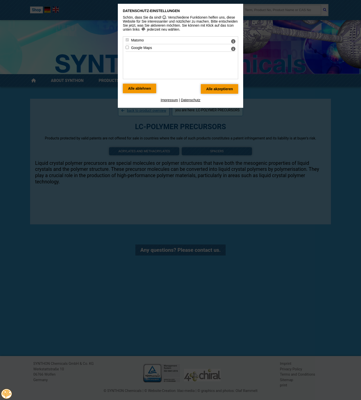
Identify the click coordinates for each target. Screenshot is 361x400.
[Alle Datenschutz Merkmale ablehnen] (139, 88)
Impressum (169, 100)
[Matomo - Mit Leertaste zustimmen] (127, 39)
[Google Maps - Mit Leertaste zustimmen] (127, 47)
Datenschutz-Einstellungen (151, 11)
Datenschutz (190, 100)
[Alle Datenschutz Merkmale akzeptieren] (219, 89)
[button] (7, 394)
